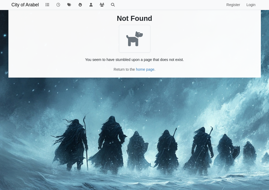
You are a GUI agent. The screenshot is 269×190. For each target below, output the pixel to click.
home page (145, 69)
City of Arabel (25, 4)
